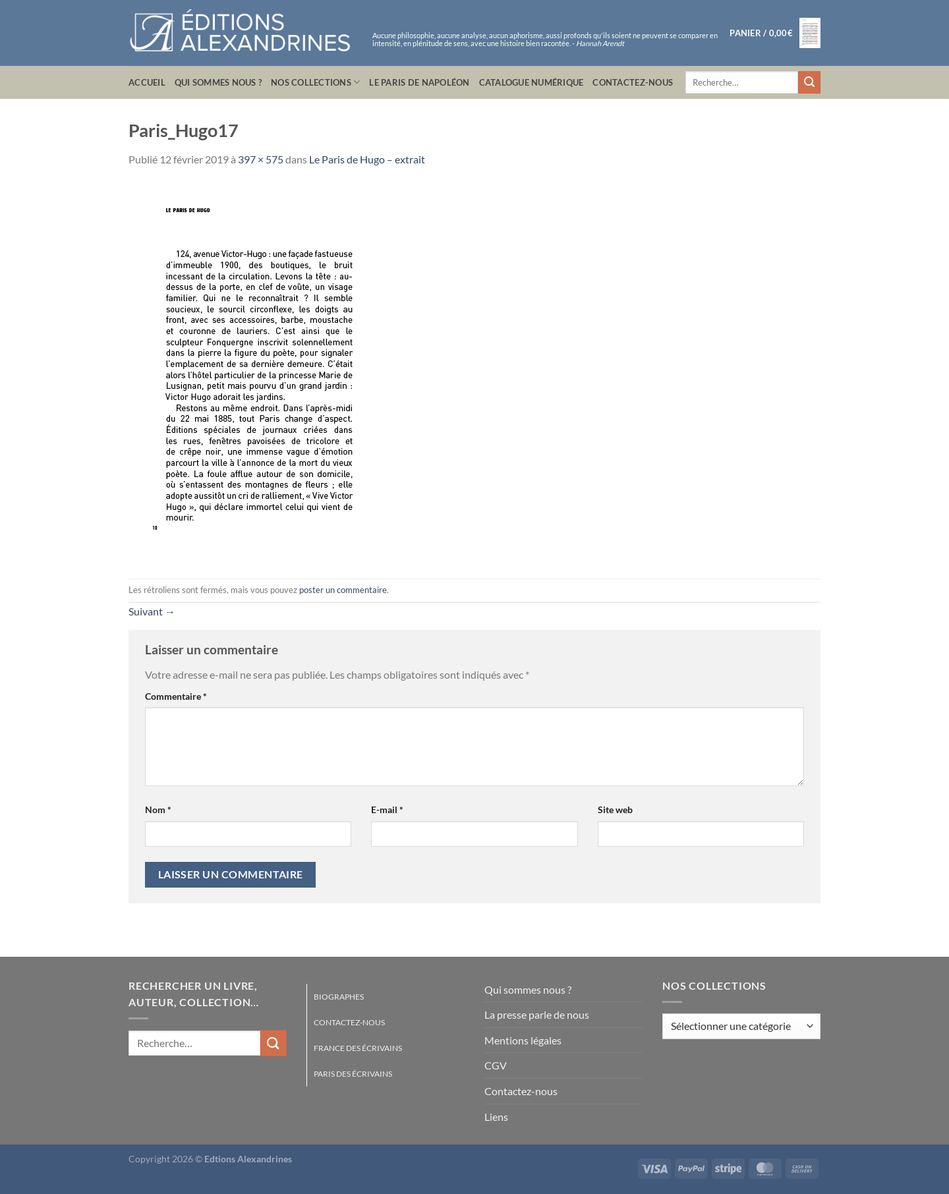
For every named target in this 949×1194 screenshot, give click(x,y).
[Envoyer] (809, 82)
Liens (496, 1116)
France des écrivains (358, 1048)
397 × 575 (260, 159)
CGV (495, 1065)
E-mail (387, 809)
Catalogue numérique (531, 82)
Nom (158, 809)
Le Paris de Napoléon (419, 82)
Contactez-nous (632, 82)
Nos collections (315, 82)
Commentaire (176, 696)
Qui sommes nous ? (218, 82)
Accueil (147, 82)
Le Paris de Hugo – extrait (367, 159)
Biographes (339, 997)
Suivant (152, 611)
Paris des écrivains (353, 1074)
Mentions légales (522, 1040)
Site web (615, 809)
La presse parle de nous (536, 1014)
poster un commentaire (343, 589)
